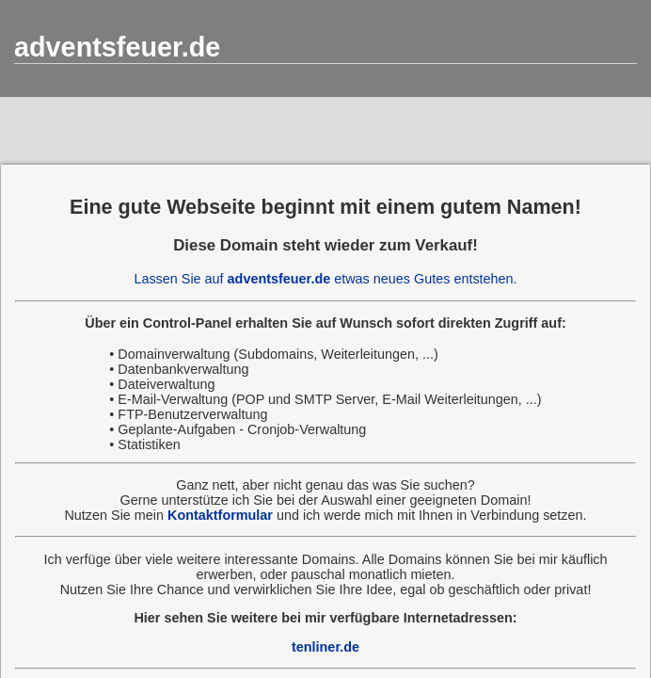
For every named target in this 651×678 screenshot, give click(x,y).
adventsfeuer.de (117, 47)
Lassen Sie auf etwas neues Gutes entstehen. (325, 278)
